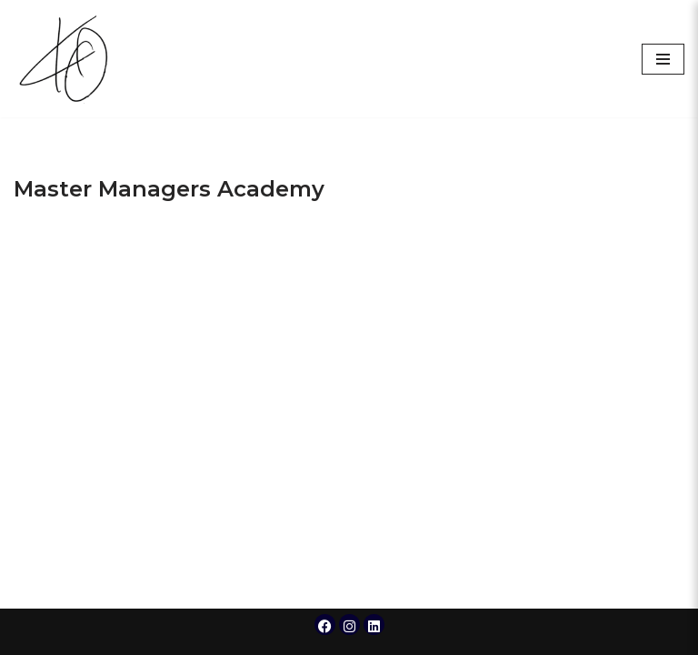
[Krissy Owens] (68, 59)
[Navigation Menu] (663, 59)
